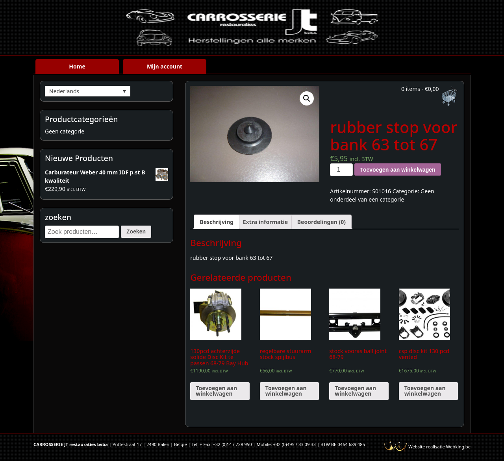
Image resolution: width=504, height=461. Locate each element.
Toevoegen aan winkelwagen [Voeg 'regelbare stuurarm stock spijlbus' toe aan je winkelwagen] (286, 390)
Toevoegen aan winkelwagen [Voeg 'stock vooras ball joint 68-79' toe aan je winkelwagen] (355, 390)
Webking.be (458, 447)
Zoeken (136, 231)
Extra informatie (265, 222)
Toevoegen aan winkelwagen (397, 170)
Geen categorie (64, 131)
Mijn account (164, 66)
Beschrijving (216, 222)
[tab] (216, 222)
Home (77, 66)
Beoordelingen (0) (321, 222)
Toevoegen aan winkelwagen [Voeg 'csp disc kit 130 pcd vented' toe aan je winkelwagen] (425, 390)
